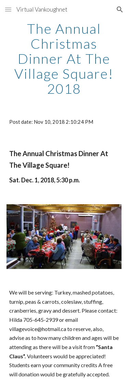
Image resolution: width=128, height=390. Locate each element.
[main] (64, 58)
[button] (8, 9)
